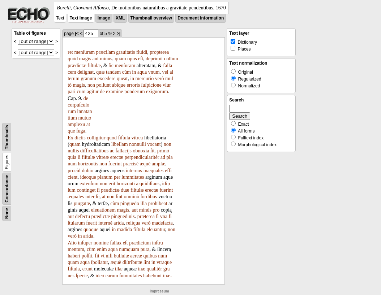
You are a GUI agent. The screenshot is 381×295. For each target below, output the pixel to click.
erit (111, 183)
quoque (91, 229)
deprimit (154, 58)
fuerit (91, 223)
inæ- (167, 275)
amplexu (76, 124)
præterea (146, 216)
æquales (76, 196)
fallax (115, 243)
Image (104, 18)
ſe (97, 196)
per (117, 177)
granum (88, 78)
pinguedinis (122, 216)
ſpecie (81, 275)
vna (163, 216)
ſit (152, 150)
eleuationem (103, 210)
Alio (72, 243)
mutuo (84, 118)
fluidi (141, 52)
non (91, 85)
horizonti (126, 183)
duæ (125, 190)
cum (81, 91)
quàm (120, 58)
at (104, 196)
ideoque (88, 177)
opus (132, 58)
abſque (118, 85)
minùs (106, 58)
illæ (119, 269)
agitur (93, 91)
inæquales (154, 170)
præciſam (105, 52)
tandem (113, 72)
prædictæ (77, 65)
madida (124, 229)
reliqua (133, 223)
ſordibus (149, 196)
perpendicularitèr (142, 157)
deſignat (85, 72)
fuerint (115, 163)
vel (165, 72)
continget (86, 190)
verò (159, 78)
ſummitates (132, 177)
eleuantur (156, 229)
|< (76, 33)
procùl (74, 170)
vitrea (137, 137)
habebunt (152, 275)
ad (162, 157)
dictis (79, 137)
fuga (80, 131)
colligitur (96, 137)
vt (102, 256)
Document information (200, 18)
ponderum (134, 91)
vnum (154, 72)
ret (70, 52)
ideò (99, 275)
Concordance (6, 189)
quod (112, 137)
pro (156, 210)
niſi (109, 256)
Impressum (159, 291)
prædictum (140, 243)
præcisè (130, 163)
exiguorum (157, 91)
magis (85, 58)
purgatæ (82, 203)
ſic (111, 65)
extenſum (89, 183)
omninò (131, 196)
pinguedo (129, 203)
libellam (119, 144)
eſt (140, 58)
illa (143, 203)
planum (104, 177)
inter (90, 196)
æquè (145, 163)
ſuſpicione (151, 85)
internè (105, 223)
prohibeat (157, 203)
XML (120, 18)
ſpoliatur (99, 262)
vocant (153, 144)
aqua (142, 72)
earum (112, 275)
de (102, 91)
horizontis (88, 163)
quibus (150, 256)
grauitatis (125, 52)
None (6, 213)
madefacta (162, 223)
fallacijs (124, 150)
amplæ (158, 163)
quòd (73, 58)
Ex (70, 137)
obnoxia (141, 150)
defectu (82, 216)
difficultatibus (94, 150)
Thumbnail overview (151, 18)
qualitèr (154, 269)
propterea (159, 52)
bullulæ (121, 256)
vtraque (164, 262)
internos (134, 170)
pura (145, 249)
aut (96, 58)
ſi (79, 157)
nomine (101, 243)
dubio (87, 170)
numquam (129, 249)
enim (102, 249)
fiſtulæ (94, 65)
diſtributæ (132, 262)
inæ (141, 269)
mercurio (145, 78)
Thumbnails (6, 137)
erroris (133, 85)
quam (75, 144)
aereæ (136, 256)
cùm (126, 72)
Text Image (81, 18)
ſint (119, 196)
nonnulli (137, 144)
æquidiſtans (148, 183)
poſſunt (104, 85)
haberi (74, 256)
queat (122, 78)
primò (163, 150)
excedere (107, 78)
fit (97, 256)
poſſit (87, 256)
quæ (100, 72)
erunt (87, 269)
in (134, 72)
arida (119, 223)
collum (171, 58)
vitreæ (102, 157)
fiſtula (124, 137)
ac (112, 150)
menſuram (84, 52)
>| (118, 33)
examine (114, 91)
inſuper (85, 243)
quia (72, 157)
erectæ (117, 157)
